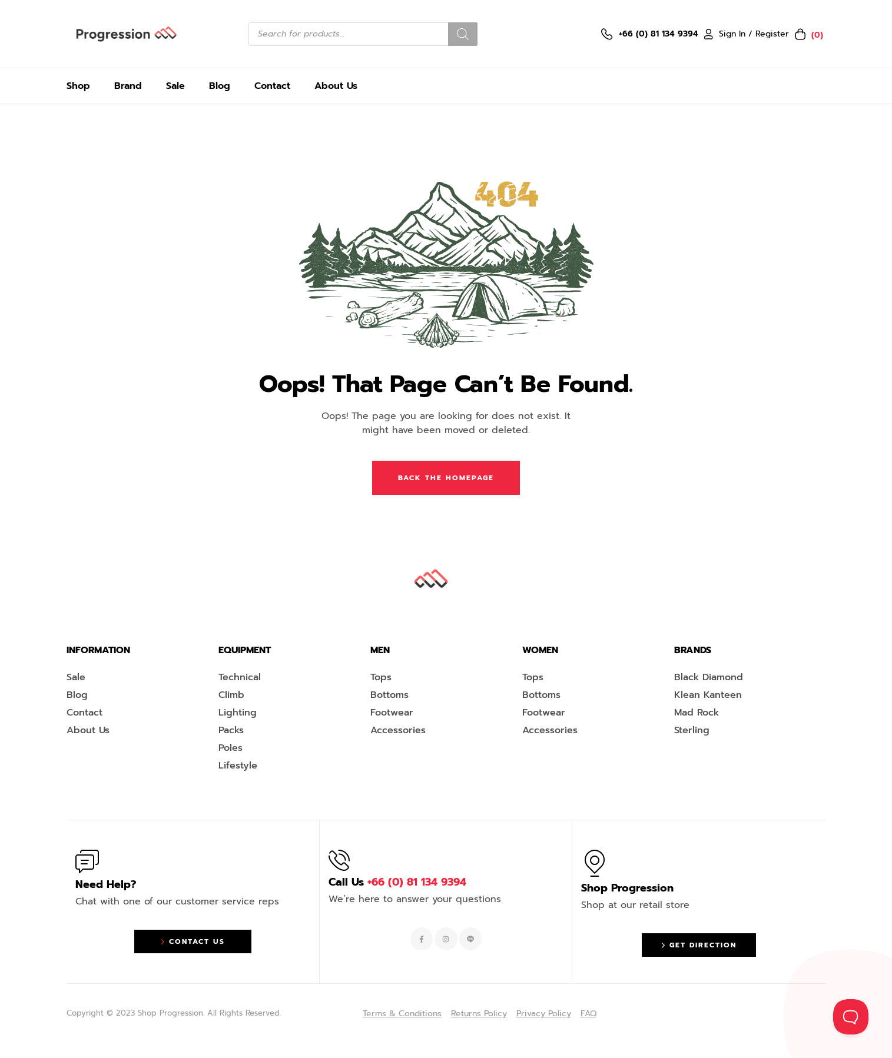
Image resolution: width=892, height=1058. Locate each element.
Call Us (397, 882)
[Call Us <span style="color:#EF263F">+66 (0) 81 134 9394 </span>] (339, 860)
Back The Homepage (446, 478)
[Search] (462, 34)
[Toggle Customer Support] (850, 1016)
